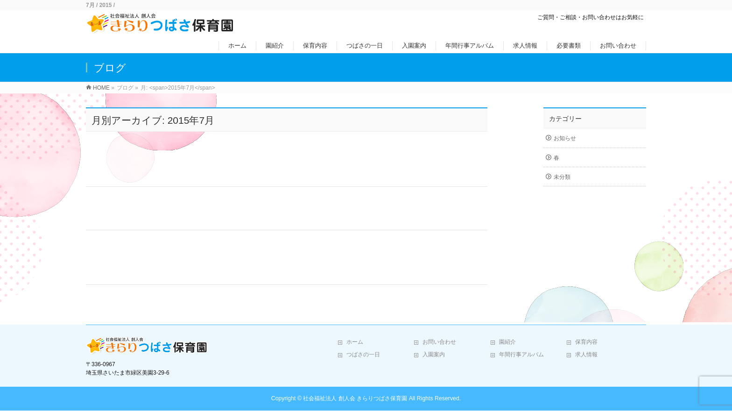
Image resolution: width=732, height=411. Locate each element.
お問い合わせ (439, 342)
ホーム (354, 342)
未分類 (562, 177)
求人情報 (586, 354)
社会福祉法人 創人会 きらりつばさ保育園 (355, 398)
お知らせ (565, 138)
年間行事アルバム (521, 354)
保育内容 (586, 342)
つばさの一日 (363, 354)
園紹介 (507, 342)
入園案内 (433, 354)
